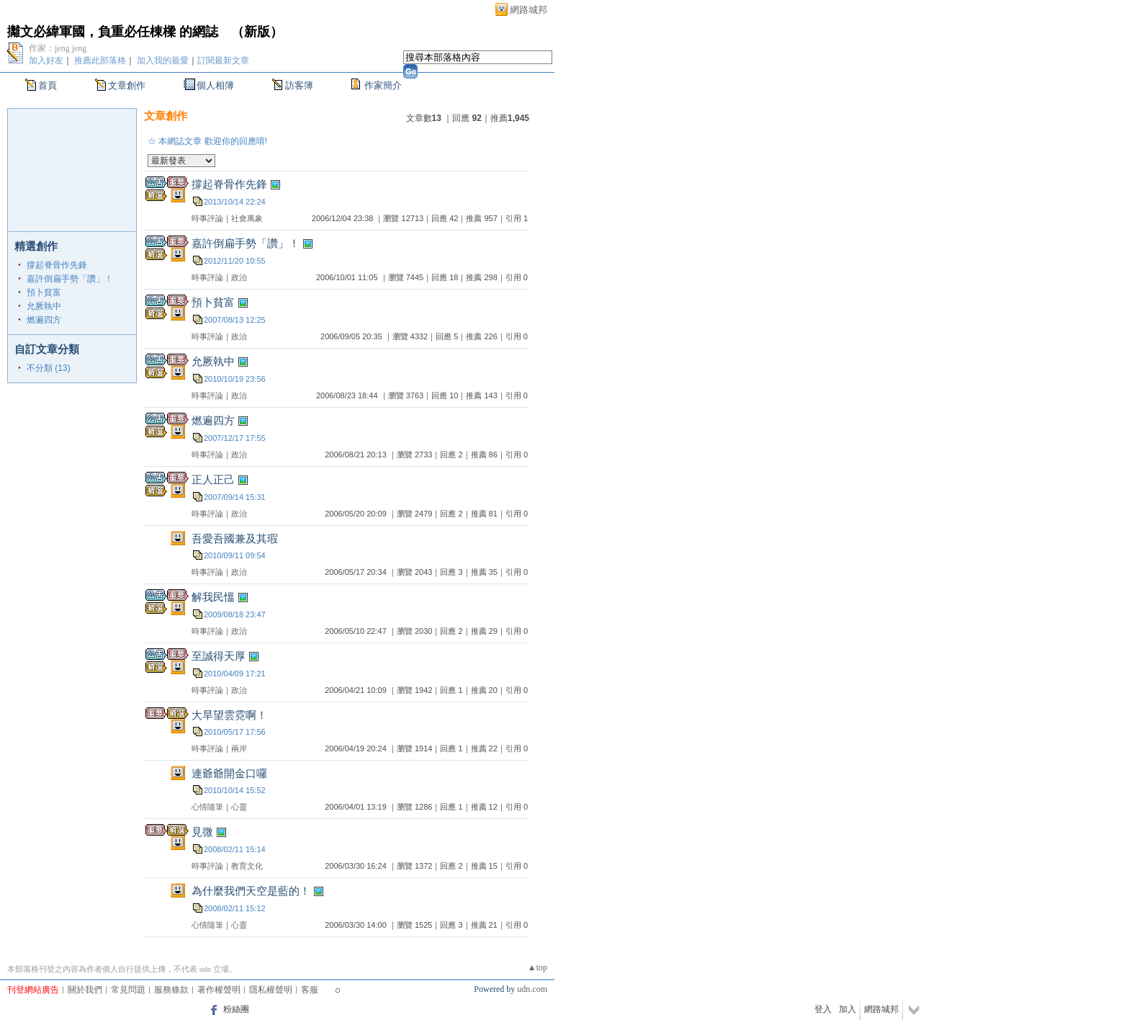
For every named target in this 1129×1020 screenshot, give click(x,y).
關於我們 (85, 990)
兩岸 (239, 748)
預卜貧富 (44, 292)
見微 (202, 832)
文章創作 (126, 85)
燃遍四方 (44, 320)
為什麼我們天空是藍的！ (251, 891)
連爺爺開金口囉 (229, 773)
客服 (309, 990)
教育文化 (247, 866)
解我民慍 (213, 597)
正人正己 (213, 479)
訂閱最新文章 (223, 60)
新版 (257, 31)
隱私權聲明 (270, 990)
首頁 (47, 85)
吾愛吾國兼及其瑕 (235, 538)
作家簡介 (383, 85)
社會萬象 (247, 218)
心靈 (239, 806)
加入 (847, 1009)
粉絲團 (236, 1009)
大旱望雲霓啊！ (229, 715)
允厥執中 (44, 306)
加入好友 (46, 60)
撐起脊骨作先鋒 (57, 265)
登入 (823, 1009)
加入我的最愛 (163, 60)
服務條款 (171, 990)
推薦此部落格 (100, 60)
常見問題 (128, 990)
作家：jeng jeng (57, 48)
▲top (537, 967)
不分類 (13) (49, 368)
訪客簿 (299, 85)
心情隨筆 (207, 806)
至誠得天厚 (219, 656)
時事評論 (207, 218)
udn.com (532, 989)
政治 (239, 277)
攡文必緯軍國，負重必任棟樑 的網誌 (112, 31)
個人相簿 (215, 85)
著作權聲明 (218, 990)
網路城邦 (528, 9)
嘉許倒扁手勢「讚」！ (70, 279)
